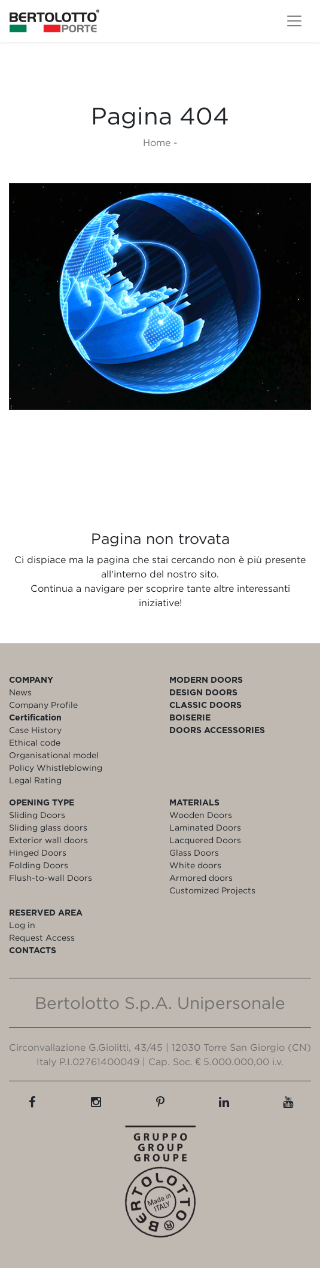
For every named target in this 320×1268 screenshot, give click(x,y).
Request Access (42, 937)
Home (156, 142)
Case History (35, 729)
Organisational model (54, 754)
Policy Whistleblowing (55, 767)
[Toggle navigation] (294, 21)
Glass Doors (194, 852)
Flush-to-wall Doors (50, 877)
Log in (22, 924)
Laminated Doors (205, 827)
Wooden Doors (200, 814)
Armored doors (201, 877)
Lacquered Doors (205, 839)
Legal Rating (35, 780)
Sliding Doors (37, 814)
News (20, 692)
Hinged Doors (37, 852)
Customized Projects (212, 890)
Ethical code (34, 742)
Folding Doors (38, 864)
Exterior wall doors (48, 839)
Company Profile (43, 704)
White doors (195, 864)
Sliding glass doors (48, 827)
